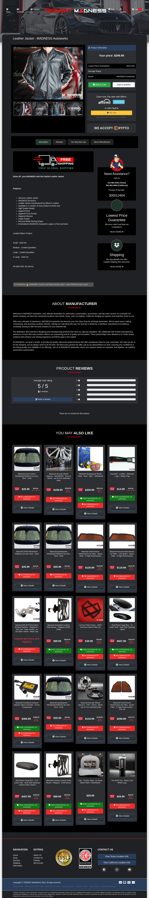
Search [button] (123, 10)
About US (38, 855)
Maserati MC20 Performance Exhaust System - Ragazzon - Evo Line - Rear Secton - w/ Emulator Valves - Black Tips (27, 628)
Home (15, 855)
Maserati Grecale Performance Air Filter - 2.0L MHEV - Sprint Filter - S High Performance (122, 554)
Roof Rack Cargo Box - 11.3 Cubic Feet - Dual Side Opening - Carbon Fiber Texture (27, 782)
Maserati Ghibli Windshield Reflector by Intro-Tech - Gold (27, 553)
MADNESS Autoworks (126, 76)
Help (111, 10)
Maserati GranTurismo (53, 886)
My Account (38, 863)
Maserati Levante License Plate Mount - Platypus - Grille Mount (58, 781)
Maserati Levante (81, 886)
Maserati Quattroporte (109, 886)
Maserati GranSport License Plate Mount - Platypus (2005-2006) (59, 627)
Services (20, 10)
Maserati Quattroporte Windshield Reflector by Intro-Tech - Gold (58, 554)
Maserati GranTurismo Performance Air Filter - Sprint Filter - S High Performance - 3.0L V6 (122, 706)
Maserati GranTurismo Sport (34, 886)
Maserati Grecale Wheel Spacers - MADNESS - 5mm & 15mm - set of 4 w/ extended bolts (58, 477)
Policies (37, 860)
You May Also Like (78, 142)
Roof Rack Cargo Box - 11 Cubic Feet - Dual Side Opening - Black (122, 627)
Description (43, 142)
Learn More (119, 102)
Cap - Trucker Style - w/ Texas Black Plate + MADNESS (90, 781)
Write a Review (43, 399)
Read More (116, 232)
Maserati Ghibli (18, 886)
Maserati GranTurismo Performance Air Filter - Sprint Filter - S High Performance (90, 554)
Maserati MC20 (94, 886)
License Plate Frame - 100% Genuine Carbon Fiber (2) (90, 626)
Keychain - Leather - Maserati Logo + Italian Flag (122, 475)
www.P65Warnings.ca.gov (77, 284)
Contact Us (35, 10)
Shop (8, 10)
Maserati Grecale (68, 886)
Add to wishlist (123, 85)
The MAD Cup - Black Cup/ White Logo (122, 781)
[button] (80, 73)
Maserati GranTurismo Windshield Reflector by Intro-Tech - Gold (27, 476)
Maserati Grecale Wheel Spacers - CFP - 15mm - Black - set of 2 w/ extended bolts (90, 705)
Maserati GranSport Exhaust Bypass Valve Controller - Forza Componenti (27, 705)
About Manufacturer (102, 142)
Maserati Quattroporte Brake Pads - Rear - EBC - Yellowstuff (90, 475)
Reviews (59, 142)
